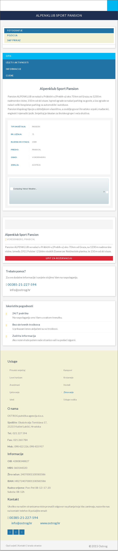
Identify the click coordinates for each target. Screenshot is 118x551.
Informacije (13, 69)
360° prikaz (14, 40)
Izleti (12, 399)
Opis (8, 56)
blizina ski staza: (20, 142)
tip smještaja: (18, 126)
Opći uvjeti (11, 545)
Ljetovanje (14, 392)
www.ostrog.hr (50, 523)
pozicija (12, 35)
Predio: (15, 149)
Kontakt (22, 545)
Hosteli (67, 385)
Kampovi (68, 370)
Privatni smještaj (17, 370)
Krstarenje (68, 377)
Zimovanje (69, 392)
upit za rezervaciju (59, 258)
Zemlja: (15, 165)
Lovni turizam (16, 377)
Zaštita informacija (24, 335)
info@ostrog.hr (20, 290)
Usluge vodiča (70, 399)
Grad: (14, 157)
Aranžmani (15, 385)
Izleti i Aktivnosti (17, 62)
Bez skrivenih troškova (26, 324)
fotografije (15, 30)
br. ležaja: (16, 134)
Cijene (10, 75)
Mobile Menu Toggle (112, 5)
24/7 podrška (20, 313)
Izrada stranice (34, 545)
